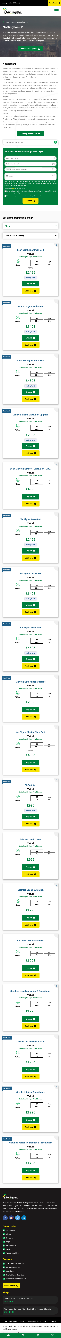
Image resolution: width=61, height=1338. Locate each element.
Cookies (8, 1249)
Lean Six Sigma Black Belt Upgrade (30, 414)
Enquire (30, 283)
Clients (8, 1234)
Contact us (9, 1238)
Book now (30, 291)
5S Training (30, 785)
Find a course (11, 1285)
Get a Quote (54, 3)
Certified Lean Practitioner (30, 940)
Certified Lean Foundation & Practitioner (30, 990)
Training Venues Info (30, 133)
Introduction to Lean (30, 839)
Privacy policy (11, 1245)
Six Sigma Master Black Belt (30, 732)
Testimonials (10, 1230)
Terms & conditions (12, 1253)
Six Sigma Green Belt (30, 519)
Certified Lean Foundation (31, 889)
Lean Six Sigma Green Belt (30, 249)
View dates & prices (30, 48)
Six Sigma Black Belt (30, 627)
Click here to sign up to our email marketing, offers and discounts (26, 196)
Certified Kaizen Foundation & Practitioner (30, 1142)
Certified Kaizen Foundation (30, 1041)
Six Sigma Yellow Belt (31, 573)
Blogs (8, 1242)
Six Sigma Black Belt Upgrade (31, 681)
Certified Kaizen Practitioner (30, 1092)
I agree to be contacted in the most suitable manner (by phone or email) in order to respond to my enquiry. (31, 192)
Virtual (30, 253)
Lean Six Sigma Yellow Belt (30, 306)
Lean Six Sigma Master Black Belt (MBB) (30, 468)
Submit (30, 201)
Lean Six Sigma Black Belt (30, 360)
